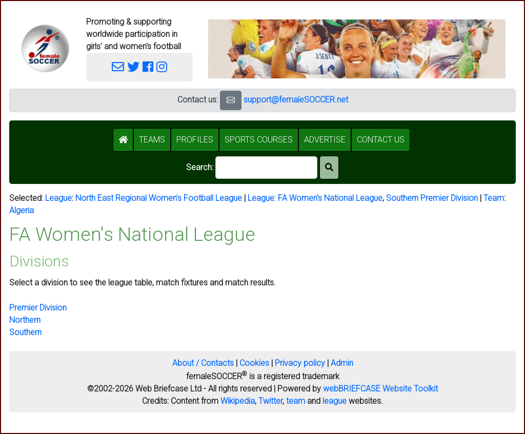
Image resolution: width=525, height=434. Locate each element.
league (334, 401)
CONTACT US (381, 139)
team (295, 401)
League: (263, 198)
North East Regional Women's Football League (158, 198)
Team (493, 198)
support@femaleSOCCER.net (296, 100)
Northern (25, 320)
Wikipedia (237, 401)
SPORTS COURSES (259, 139)
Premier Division (38, 308)
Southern (25, 332)
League (58, 198)
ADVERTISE (325, 139)
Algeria (21, 210)
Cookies (254, 363)
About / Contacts (203, 363)
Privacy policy (300, 363)
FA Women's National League (330, 198)
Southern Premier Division (432, 198)
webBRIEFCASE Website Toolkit (380, 389)
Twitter (270, 401)
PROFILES (194, 139)
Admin (342, 363)
